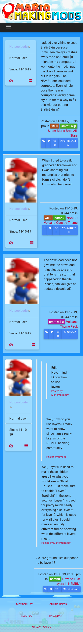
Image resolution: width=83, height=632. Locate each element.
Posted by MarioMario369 (56, 542)
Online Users (58, 604)
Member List (24, 604)
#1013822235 (68, 143)
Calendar (55, 615)
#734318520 (69, 230)
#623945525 (71, 589)
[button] (43, 143)
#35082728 (69, 334)
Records (26, 615)
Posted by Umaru (56, 456)
